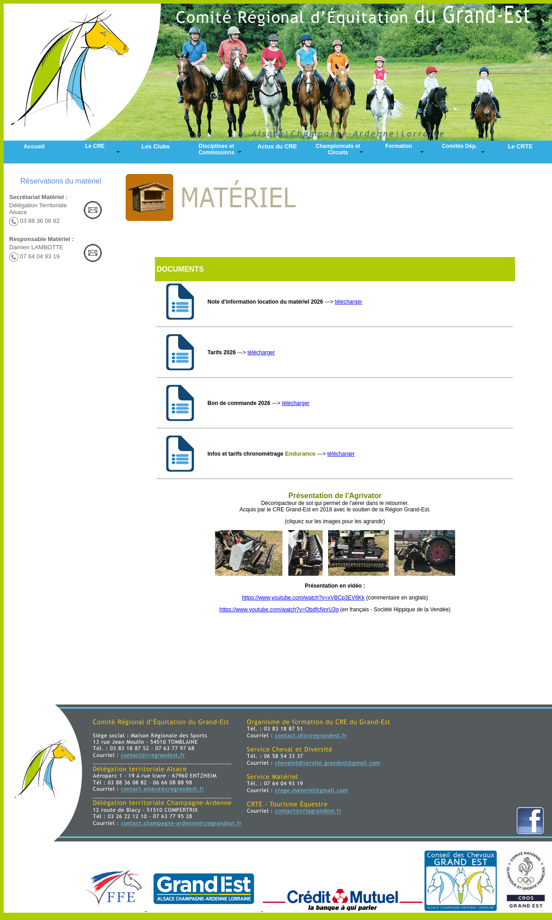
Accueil (33, 146)
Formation (398, 146)
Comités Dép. (459, 146)
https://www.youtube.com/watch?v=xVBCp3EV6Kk (303, 597)
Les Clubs (155, 146)
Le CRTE (520, 146)
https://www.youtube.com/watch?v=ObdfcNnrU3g (279, 609)
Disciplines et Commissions (216, 149)
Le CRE (95, 146)
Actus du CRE (277, 146)
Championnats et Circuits (338, 149)
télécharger (348, 302)
